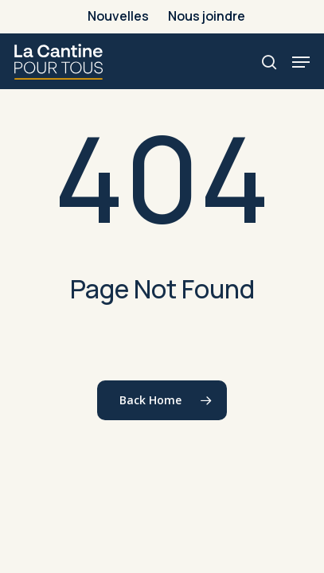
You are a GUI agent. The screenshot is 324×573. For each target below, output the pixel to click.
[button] (301, 62)
